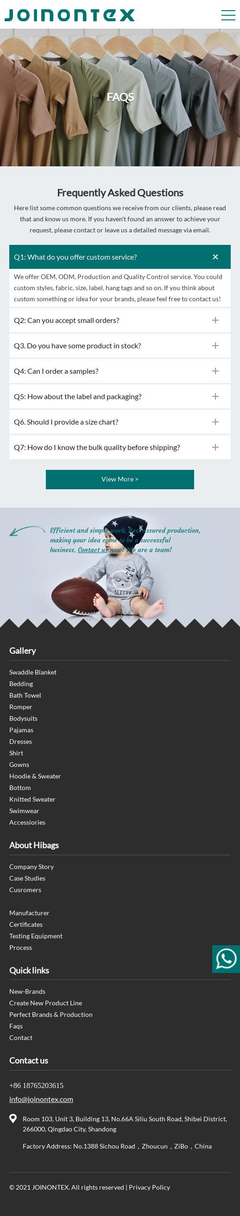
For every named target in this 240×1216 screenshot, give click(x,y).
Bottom (20, 787)
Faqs (16, 1026)
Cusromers (25, 890)
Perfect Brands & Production (51, 1014)
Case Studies (27, 878)
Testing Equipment (36, 936)
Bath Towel (25, 695)
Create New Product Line (45, 1003)
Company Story (31, 866)
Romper (20, 707)
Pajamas (21, 730)
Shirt (16, 753)
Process (20, 947)
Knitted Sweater (32, 799)
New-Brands (27, 991)
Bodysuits (23, 718)
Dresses (20, 741)
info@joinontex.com (41, 1098)
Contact (20, 1037)
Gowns (19, 764)
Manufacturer (29, 913)
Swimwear (24, 811)
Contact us (93, 550)
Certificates (26, 924)
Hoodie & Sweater (35, 776)
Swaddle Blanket (33, 672)
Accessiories (27, 822)
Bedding (21, 683)
